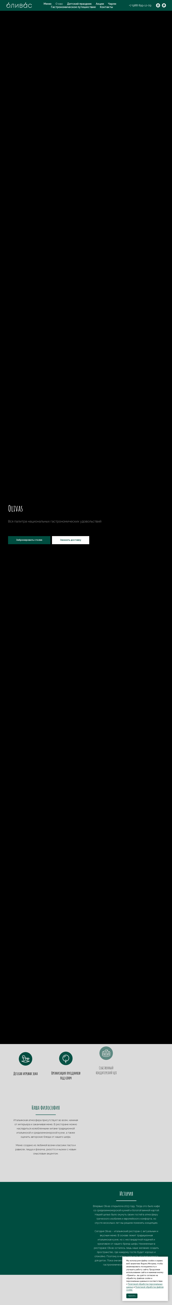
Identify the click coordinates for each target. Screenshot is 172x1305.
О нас (59, 3)
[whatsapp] (164, 5)
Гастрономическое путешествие (73, 7)
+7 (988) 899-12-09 (140, 5)
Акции (100, 3)
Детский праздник (79, 3)
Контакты (106, 7)
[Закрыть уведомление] (166, 1258)
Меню (47, 3)
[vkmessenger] (158, 5)
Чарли (112, 3)
